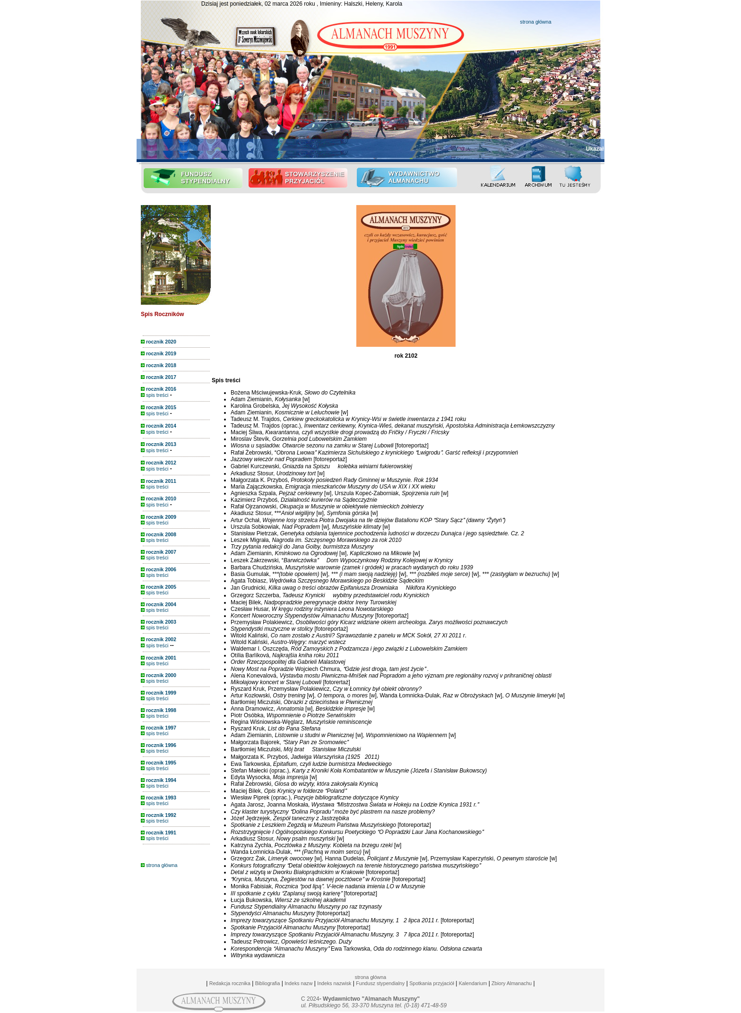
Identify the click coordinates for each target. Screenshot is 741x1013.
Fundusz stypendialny (380, 983)
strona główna (535, 22)
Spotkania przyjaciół (431, 983)
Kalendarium (473, 983)
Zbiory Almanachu (511, 983)
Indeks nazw (298, 983)
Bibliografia (267, 983)
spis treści (154, 395)
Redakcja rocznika (229, 983)
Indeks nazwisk (334, 983)
